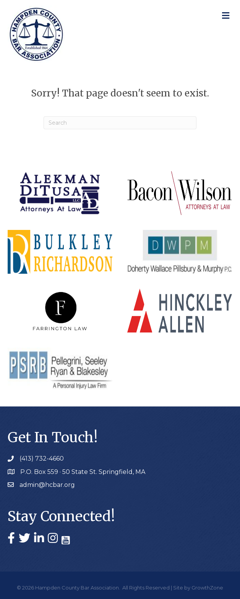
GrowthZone (207, 588)
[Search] (120, 122)
